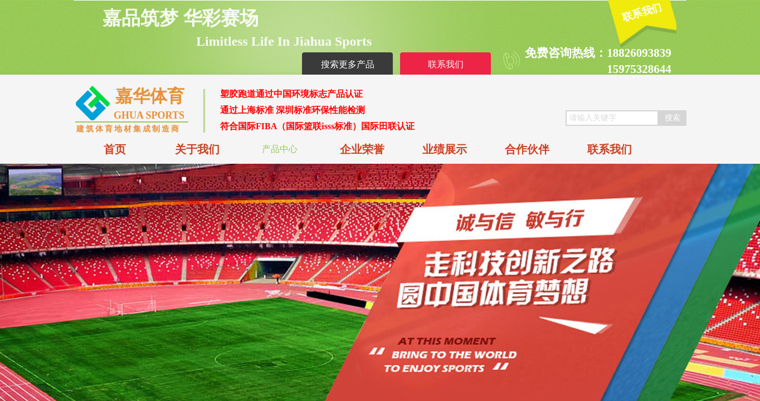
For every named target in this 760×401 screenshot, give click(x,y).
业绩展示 (444, 149)
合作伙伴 (527, 149)
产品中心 (280, 149)
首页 (115, 149)
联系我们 (609, 149)
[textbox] (612, 118)
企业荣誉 (362, 149)
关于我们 (197, 149)
